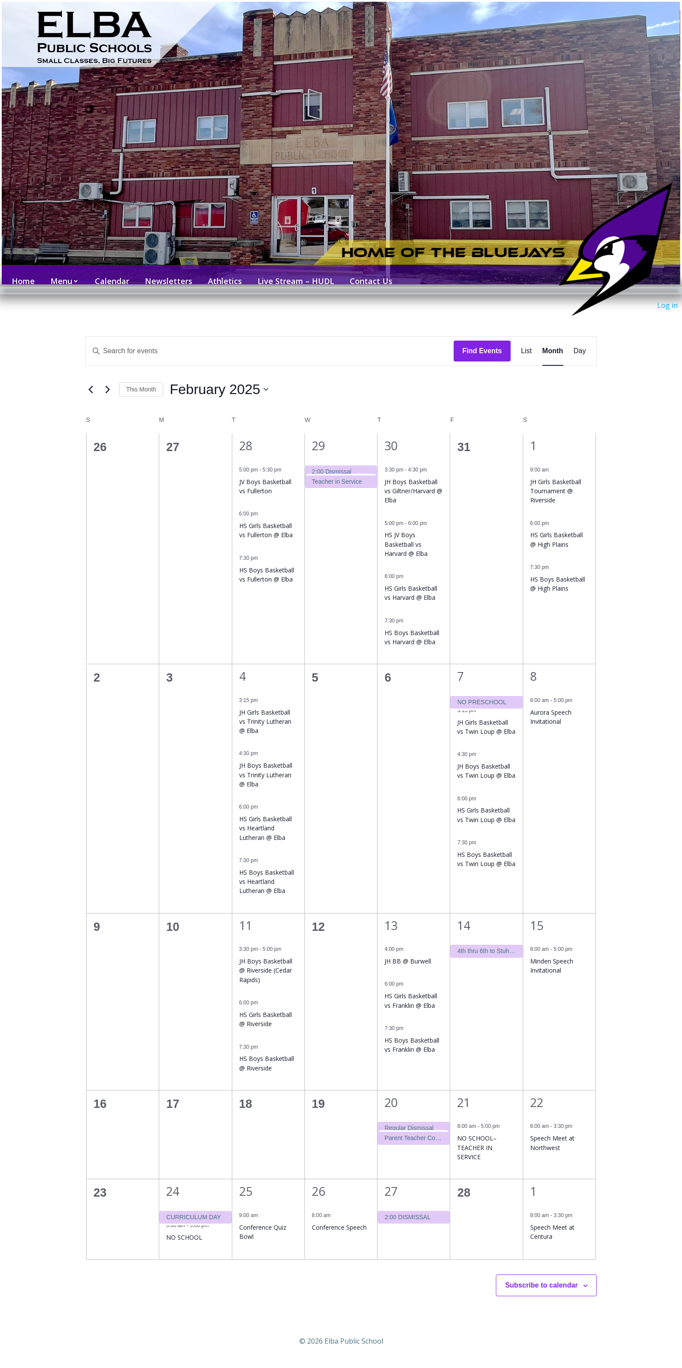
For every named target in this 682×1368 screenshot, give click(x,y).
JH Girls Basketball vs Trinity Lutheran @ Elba (265, 709)
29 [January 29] (318, 434)
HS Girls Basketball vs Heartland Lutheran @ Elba (265, 816)
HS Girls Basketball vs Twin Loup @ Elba (486, 803)
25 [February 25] (245, 1180)
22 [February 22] (536, 1091)
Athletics (221, 273)
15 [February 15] (536, 914)
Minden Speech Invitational (551, 954)
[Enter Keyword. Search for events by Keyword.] (270, 339)
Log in (667, 305)
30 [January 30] (391, 434)
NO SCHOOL (184, 1225)
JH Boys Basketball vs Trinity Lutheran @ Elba (265, 763)
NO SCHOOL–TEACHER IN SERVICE (477, 1136)
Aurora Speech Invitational (551, 705)
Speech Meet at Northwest (552, 1131)
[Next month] (107, 378)
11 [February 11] (245, 914)
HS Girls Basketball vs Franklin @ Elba (410, 989)
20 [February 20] (391, 1091)
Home (19, 273)
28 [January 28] (245, 434)
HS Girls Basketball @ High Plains (556, 528)
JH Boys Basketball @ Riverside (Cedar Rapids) (265, 958)
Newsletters (164, 273)
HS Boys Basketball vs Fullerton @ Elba (266, 563)
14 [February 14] (463, 914)
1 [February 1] (533, 434)
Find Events (482, 339)
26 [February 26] (318, 1180)
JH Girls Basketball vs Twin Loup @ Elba (486, 715)
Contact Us (367, 273)
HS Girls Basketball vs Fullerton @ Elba (266, 518)
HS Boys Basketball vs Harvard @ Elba (411, 625)
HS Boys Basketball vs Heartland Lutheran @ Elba (266, 869)
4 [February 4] (242, 665)
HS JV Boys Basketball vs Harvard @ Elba (406, 532)
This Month (141, 377)
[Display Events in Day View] (580, 339)
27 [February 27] (391, 1180)
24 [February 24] (172, 1180)
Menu (61, 273)
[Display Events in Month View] (552, 339)
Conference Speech (339, 1215)
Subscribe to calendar (541, 1273)
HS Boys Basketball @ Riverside (266, 1051)
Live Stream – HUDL (292, 273)
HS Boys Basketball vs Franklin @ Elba (411, 1033)
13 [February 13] (391, 914)
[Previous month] (90, 378)
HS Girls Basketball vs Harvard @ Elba (410, 581)
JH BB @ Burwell (407, 949)
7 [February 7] (460, 665)
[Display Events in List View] (526, 339)
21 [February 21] (463, 1091)
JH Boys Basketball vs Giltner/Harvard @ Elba (413, 479)
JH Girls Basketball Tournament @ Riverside (555, 479)
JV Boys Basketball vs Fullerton (265, 474)
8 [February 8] (533, 665)
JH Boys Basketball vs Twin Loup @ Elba (486, 759)
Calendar (108, 273)
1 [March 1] (533, 1180)
